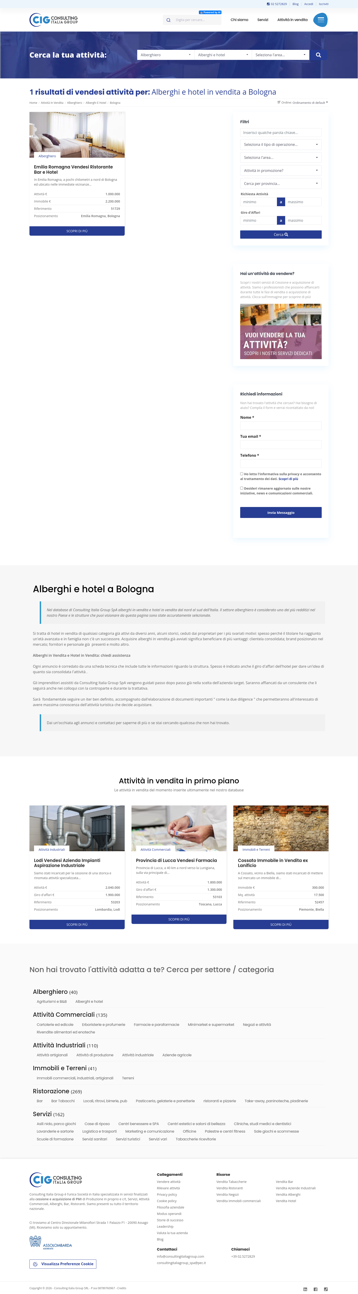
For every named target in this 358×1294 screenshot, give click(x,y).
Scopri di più (288, 479)
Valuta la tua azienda (172, 1233)
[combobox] (192, 20)
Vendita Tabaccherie (231, 1181)
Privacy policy (167, 1194)
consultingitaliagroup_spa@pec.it (181, 1263)
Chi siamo (239, 19)
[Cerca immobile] (318, 55)
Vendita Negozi (227, 1194)
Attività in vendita (292, 19)
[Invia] (168, 19)
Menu (321, 19)
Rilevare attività (168, 1188)
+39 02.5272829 (243, 1256)
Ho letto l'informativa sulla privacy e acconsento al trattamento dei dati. (280, 476)
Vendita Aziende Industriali (296, 1188)
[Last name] (303, 201)
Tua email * (250, 436)
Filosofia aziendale (170, 1207)
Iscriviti (324, 4)
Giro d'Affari (250, 212)
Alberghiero (74, 103)
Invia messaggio (281, 512)
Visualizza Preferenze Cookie (62, 1264)
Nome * (247, 417)
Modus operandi (169, 1213)
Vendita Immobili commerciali (238, 1201)
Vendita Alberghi (288, 1194)
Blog (295, 4)
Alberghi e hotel (96, 103)
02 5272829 (277, 4)
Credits (121, 1288)
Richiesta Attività (254, 194)
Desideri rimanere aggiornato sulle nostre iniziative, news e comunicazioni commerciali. (276, 490)
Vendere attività (168, 1181)
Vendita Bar (284, 1181)
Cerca (281, 234)
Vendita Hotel (286, 1201)
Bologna (115, 103)
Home (33, 103)
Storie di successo (170, 1220)
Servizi (262, 19)
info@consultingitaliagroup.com (180, 1256)
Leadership (165, 1226)
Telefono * (249, 455)
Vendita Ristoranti (229, 1188)
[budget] (258, 201)
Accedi (308, 4)
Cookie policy (166, 1201)
